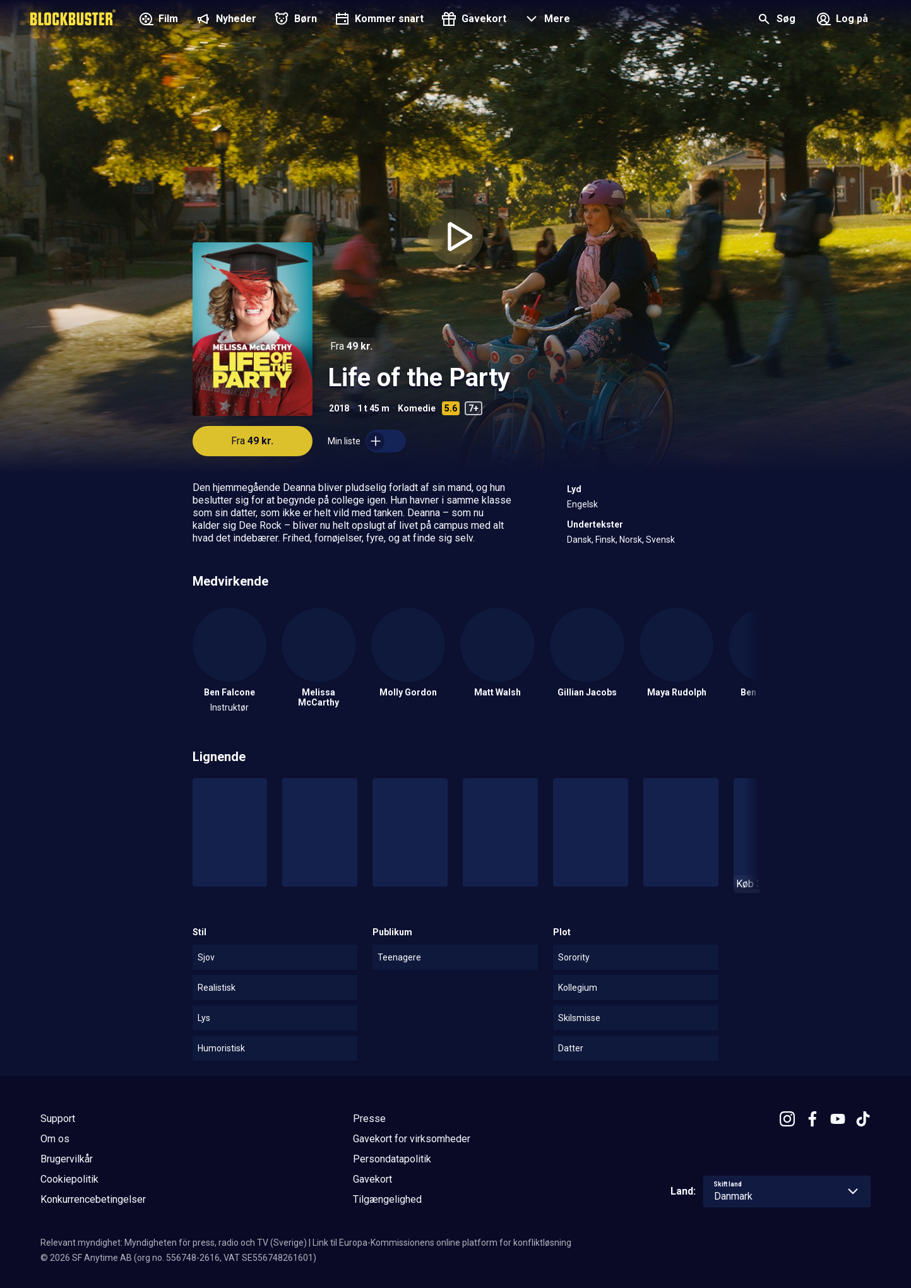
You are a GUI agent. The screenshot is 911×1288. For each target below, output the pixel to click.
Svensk (660, 540)
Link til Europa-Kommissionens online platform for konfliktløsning (442, 1243)
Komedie (417, 408)
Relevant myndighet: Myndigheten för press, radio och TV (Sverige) (173, 1243)
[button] (545, 20)
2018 (339, 408)
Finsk (605, 540)
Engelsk (582, 504)
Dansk (579, 540)
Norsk (630, 540)
